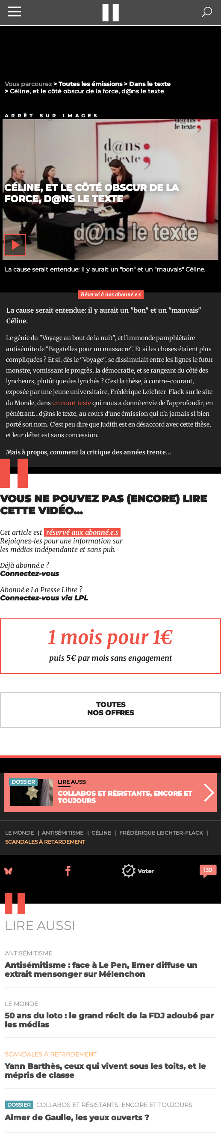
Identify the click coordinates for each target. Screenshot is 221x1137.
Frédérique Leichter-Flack (161, 833)
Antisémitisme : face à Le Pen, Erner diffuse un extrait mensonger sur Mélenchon (101, 970)
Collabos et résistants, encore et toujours (114, 1105)
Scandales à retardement (45, 842)
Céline (101, 833)
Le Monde (19, 833)
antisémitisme (62, 833)
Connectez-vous (29, 574)
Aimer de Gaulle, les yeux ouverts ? (77, 1117)
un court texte (71, 403)
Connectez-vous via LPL (44, 598)
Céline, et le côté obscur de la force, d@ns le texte (91, 193)
